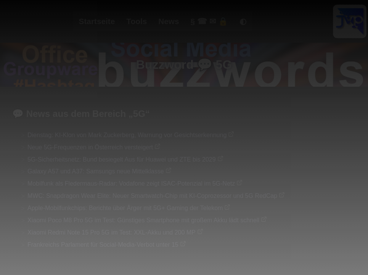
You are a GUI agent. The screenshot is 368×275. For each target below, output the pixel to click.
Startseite (97, 21)
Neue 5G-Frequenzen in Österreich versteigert (90, 147)
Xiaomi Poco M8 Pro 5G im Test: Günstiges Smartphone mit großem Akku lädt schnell (143, 220)
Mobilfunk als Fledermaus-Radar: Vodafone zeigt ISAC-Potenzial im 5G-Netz (131, 183)
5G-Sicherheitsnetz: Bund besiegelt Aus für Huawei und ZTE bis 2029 (121, 159)
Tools (136, 21)
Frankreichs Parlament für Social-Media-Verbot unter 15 (102, 244)
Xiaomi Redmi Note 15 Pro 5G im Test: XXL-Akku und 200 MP (111, 232)
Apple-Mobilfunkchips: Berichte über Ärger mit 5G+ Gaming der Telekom (125, 208)
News (168, 21)
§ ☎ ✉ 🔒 (209, 21)
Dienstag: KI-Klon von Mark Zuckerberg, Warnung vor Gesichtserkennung (127, 135)
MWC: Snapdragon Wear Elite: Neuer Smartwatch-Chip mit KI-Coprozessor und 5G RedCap (152, 195)
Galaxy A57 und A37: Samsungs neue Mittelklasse (95, 171)
